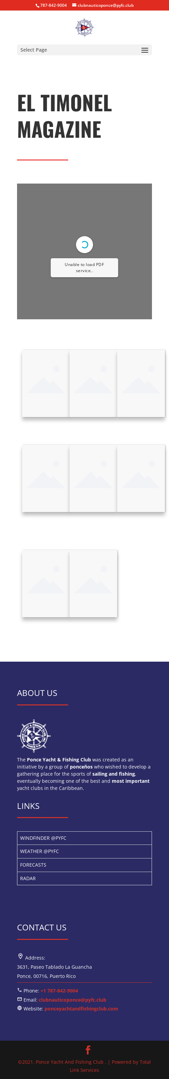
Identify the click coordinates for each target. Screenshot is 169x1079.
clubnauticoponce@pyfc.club (72, 1000)
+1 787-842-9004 (59, 990)
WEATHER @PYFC (39, 851)
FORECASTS (33, 865)
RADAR (28, 878)
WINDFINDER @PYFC (43, 838)
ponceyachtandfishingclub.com (81, 1008)
